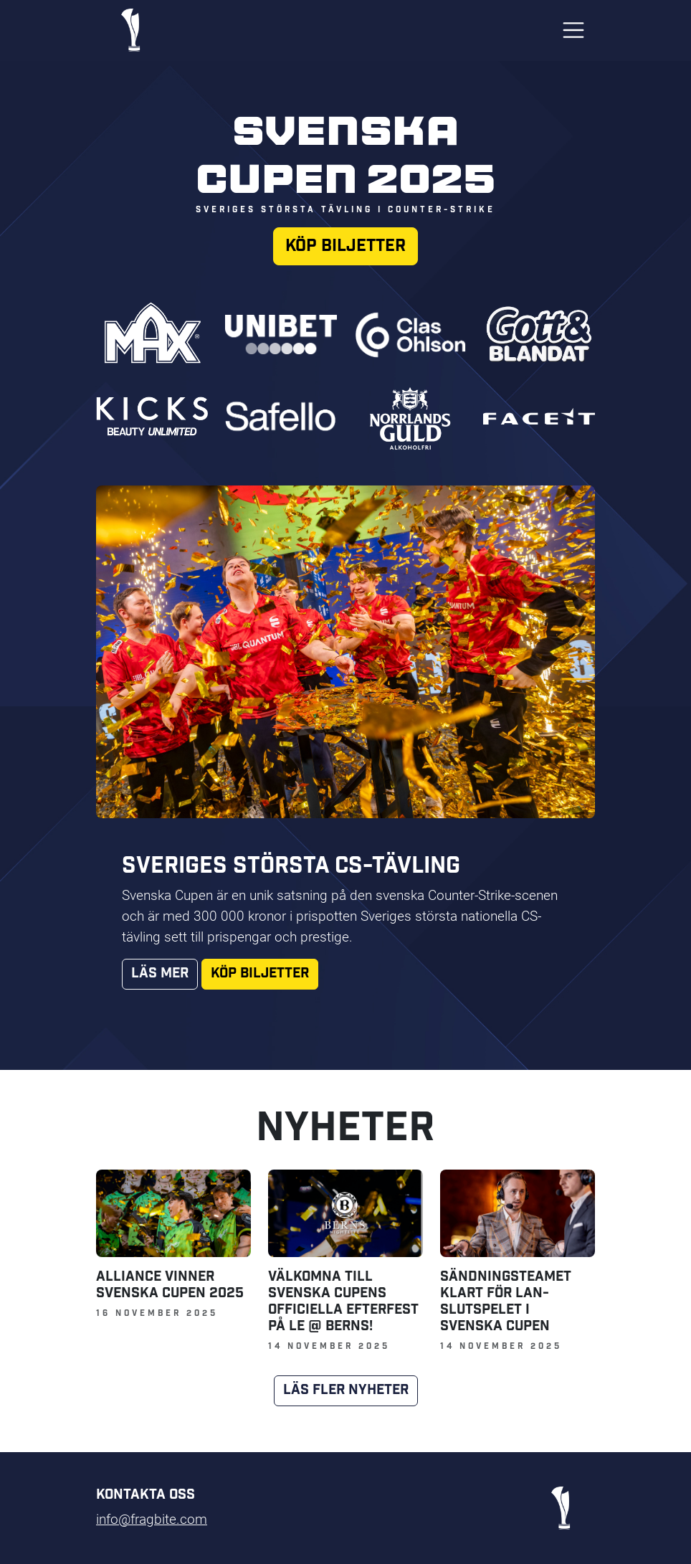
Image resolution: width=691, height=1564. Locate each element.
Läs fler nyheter (346, 1390)
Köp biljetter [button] (345, 246)
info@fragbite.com (151, 1518)
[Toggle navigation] (573, 30)
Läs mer (160, 973)
